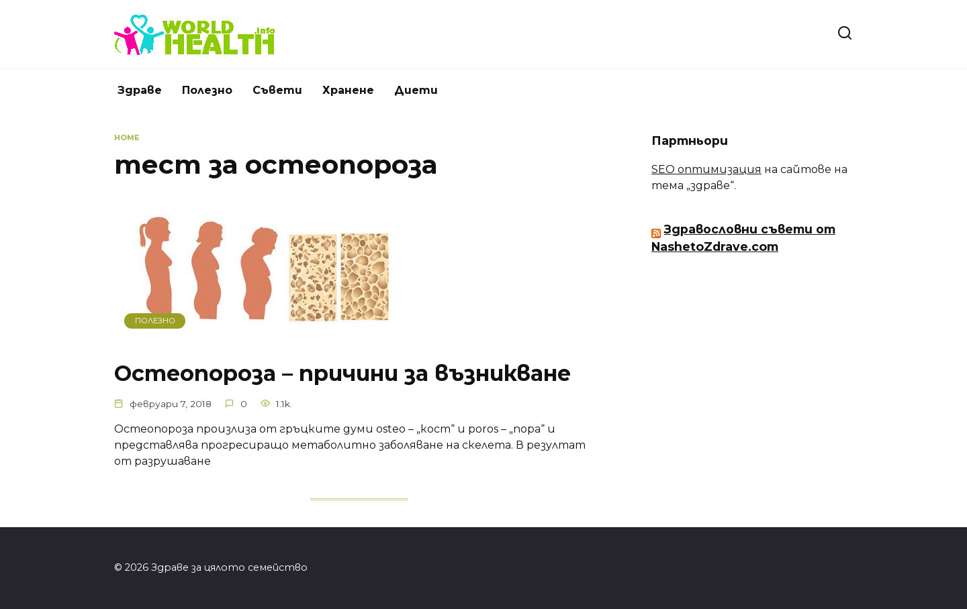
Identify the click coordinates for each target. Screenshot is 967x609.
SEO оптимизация (706, 169)
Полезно (207, 90)
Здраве (140, 90)
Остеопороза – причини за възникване (342, 373)
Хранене (348, 90)
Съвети (277, 90)
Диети (416, 90)
